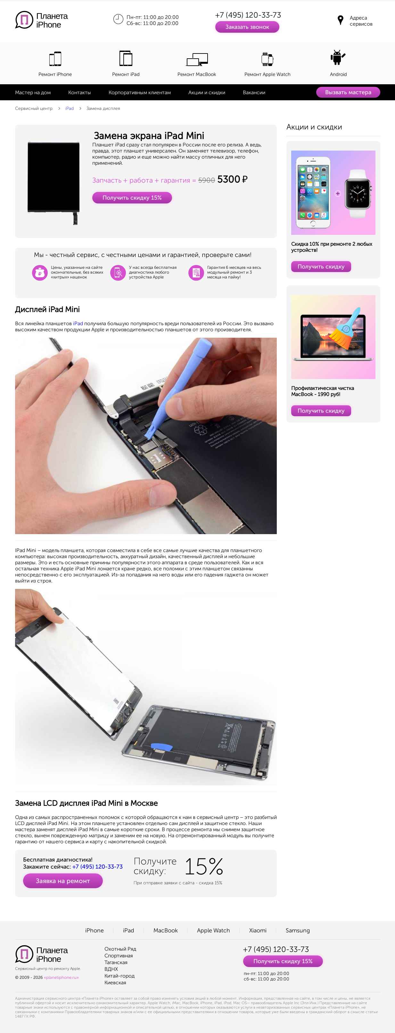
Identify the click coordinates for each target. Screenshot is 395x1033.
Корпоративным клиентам (140, 92)
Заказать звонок (247, 26)
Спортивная (118, 956)
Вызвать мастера (348, 92)
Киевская (115, 982)
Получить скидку (321, 266)
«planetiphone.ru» (61, 977)
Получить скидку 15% (132, 197)
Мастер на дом (33, 92)
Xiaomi (258, 930)
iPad (69, 108)
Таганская (116, 962)
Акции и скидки (206, 92)
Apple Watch (213, 930)
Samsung (298, 930)
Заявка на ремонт (63, 881)
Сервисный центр (34, 108)
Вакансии (254, 92)
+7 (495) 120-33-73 (248, 15)
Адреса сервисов (361, 21)
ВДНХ (111, 969)
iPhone (94, 930)
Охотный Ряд (120, 949)
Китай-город (119, 976)
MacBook (165, 930)
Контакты (79, 92)
